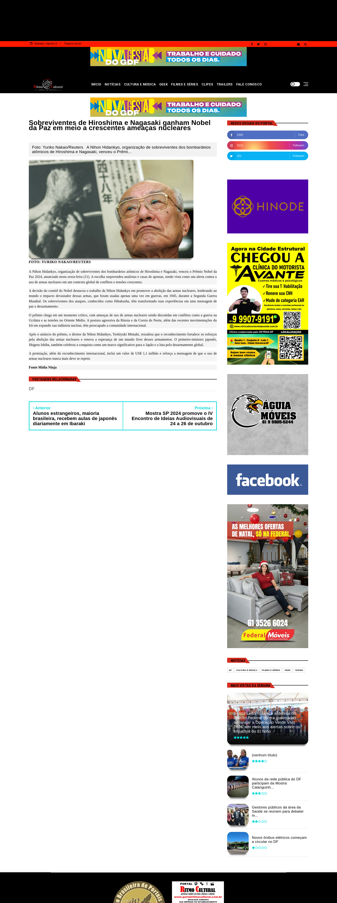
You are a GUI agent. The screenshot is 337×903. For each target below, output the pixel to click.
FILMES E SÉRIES (184, 84)
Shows (299, 670)
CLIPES (207, 84)
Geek (288, 670)
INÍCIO (96, 84)
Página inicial (72, 43)
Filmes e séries (271, 670)
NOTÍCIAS (113, 84)
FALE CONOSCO (249, 84)
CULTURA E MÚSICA (140, 84)
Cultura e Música (246, 670)
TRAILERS (225, 84)
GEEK (163, 84)
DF (230, 670)
